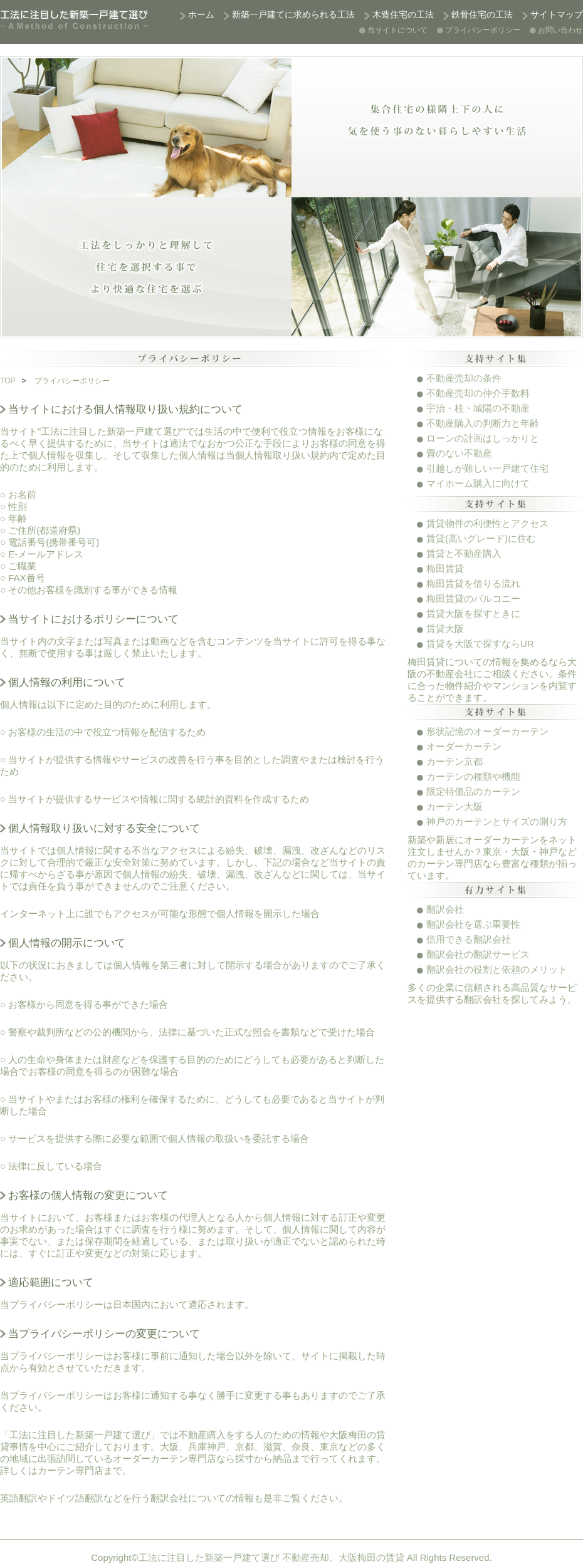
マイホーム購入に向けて (478, 483)
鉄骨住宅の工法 (482, 14)
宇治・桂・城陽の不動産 (478, 408)
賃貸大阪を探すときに (473, 613)
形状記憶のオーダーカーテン (487, 731)
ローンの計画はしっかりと (482, 438)
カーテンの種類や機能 (473, 776)
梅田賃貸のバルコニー (473, 598)
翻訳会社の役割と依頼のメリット (496, 969)
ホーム (201, 14)
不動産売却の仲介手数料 (478, 393)
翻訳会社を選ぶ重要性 (473, 924)
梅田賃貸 (445, 568)
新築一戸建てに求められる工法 (293, 14)
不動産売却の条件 (464, 378)
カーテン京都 (454, 761)
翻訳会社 (445, 909)
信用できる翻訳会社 (468, 939)
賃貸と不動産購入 (464, 553)
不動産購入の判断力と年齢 (482, 423)
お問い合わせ (560, 30)
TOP (7, 380)
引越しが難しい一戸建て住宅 (487, 468)
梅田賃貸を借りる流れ (473, 583)
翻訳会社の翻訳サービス (478, 954)
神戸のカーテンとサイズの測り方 (496, 821)
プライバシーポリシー (482, 30)
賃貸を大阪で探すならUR (480, 643)
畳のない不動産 (459, 453)
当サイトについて (397, 30)
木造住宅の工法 (403, 14)
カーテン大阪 (454, 806)
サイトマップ (556, 14)
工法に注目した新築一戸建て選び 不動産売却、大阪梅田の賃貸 (271, 1557)
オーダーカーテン (464, 746)
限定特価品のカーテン (473, 791)
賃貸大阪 (445, 628)
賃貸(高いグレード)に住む (481, 538)
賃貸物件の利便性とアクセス (487, 523)
